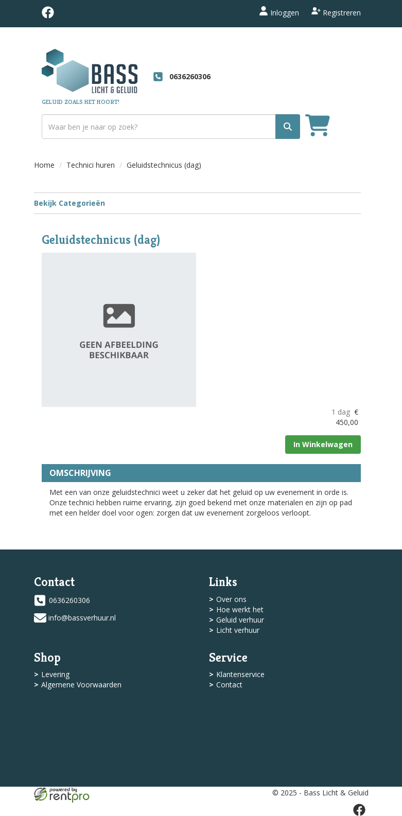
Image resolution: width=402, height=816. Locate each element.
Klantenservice (240, 674)
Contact (229, 684)
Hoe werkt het (240, 609)
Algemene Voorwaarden (81, 684)
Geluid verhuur (240, 620)
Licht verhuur (237, 630)
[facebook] (48, 16)
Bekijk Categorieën (197, 203)
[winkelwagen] (317, 126)
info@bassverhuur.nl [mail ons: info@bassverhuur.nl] (82, 618)
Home (44, 165)
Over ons (231, 599)
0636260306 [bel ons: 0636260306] (69, 600)
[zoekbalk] (171, 126)
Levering (55, 674)
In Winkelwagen (323, 444)
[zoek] (287, 126)
